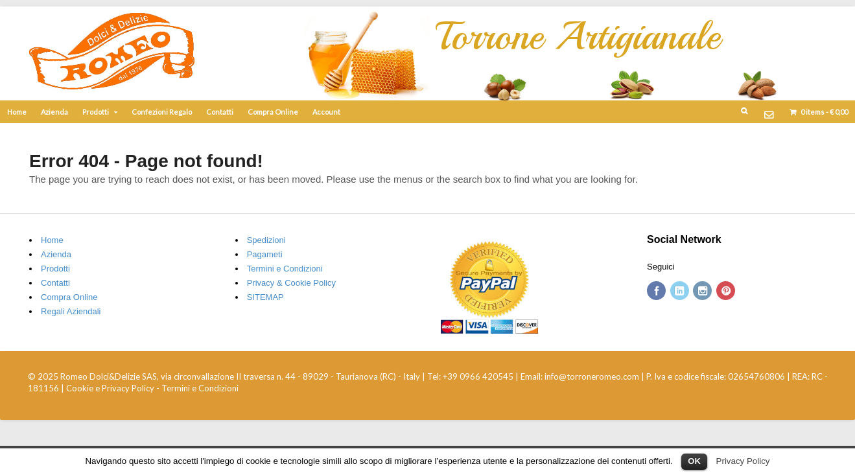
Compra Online (273, 112)
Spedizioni (266, 240)
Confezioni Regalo (162, 112)
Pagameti (265, 254)
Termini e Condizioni (285, 268)
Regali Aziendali (71, 311)
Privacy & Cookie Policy (291, 283)
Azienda (54, 112)
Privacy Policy (743, 461)
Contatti (219, 112)
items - (823, 112)
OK (694, 461)
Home (17, 112)
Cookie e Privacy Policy (110, 388)
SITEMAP (265, 297)
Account (326, 112)
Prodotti (95, 112)
